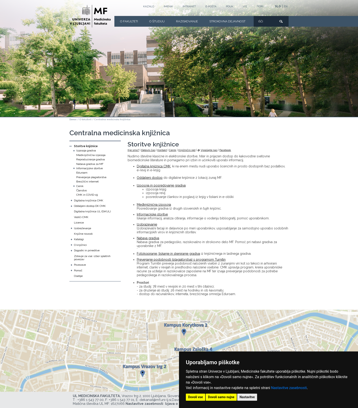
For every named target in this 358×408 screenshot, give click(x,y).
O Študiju (157, 21)
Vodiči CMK (81, 217)
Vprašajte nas (209, 150)
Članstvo (81, 190)
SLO (278, 6)
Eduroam (81, 172)
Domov (72, 119)
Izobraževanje (82, 228)
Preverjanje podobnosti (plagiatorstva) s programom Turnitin (181, 259)
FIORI (260, 6)
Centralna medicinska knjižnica (112, 119)
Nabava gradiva (148, 238)
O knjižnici (80, 245)
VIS (245, 6)
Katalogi (79, 239)
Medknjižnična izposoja (90, 155)
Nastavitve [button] (247, 397)
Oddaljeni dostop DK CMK (90, 206)
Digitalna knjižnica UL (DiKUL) (92, 211)
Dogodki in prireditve (87, 250)
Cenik (80, 186)
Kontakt (162, 150)
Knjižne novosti (83, 233)
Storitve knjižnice (86, 146)
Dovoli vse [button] (195, 397)
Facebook (225, 150)
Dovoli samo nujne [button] (221, 397)
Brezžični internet (87, 181)
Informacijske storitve (89, 168)
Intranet (189, 6)
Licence (79, 222)
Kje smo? (133, 150)
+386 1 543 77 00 (90, 400)
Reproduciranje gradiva (90, 159)
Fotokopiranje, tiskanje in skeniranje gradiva (168, 253)
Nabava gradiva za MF (89, 164)
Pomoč (78, 270)
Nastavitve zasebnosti (289, 388)
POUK (229, 6)
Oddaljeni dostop (150, 177)
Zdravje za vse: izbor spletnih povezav (92, 258)
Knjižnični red (186, 150)
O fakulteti (129, 21)
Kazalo (148, 6)
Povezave (80, 264)
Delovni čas (148, 150)
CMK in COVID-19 (87, 194)
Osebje (78, 276)
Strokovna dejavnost (227, 21)
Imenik (168, 6)
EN (285, 6)
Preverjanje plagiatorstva (91, 177)
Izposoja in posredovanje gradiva (161, 185)
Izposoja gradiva (86, 150)
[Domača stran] (90, 16)
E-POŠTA (210, 6)
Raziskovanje (187, 21)
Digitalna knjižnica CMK (88, 200)
